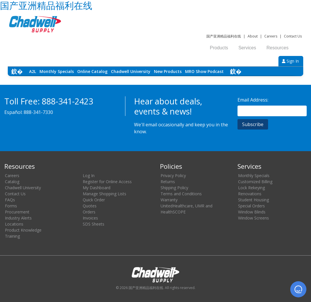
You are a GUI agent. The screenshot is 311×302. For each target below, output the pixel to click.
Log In (89, 175)
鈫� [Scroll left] (17, 71)
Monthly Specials (56, 71)
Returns (168, 181)
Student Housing (253, 199)
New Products (168, 71)
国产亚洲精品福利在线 (223, 36)
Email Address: (253, 100)
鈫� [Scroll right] (236, 71)
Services (247, 47)
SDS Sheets (93, 224)
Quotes (90, 206)
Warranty (169, 199)
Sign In (290, 61)
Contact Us (293, 36)
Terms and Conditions (181, 193)
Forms (11, 206)
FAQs (10, 199)
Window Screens (253, 218)
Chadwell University (130, 71)
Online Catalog (92, 71)
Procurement (17, 212)
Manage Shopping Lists (104, 193)
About (253, 36)
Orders (89, 212)
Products (219, 47)
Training (12, 236)
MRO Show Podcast (204, 71)
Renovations (249, 193)
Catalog (12, 181)
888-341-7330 (38, 112)
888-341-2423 (67, 101)
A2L (32, 71)
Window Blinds (251, 212)
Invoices (90, 218)
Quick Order (94, 199)
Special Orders (251, 206)
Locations (14, 224)
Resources (278, 47)
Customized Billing (255, 181)
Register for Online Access (107, 181)
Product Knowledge (23, 230)
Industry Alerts (18, 218)
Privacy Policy (173, 175)
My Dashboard (96, 187)
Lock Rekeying (251, 187)
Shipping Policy (174, 187)
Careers (270, 36)
